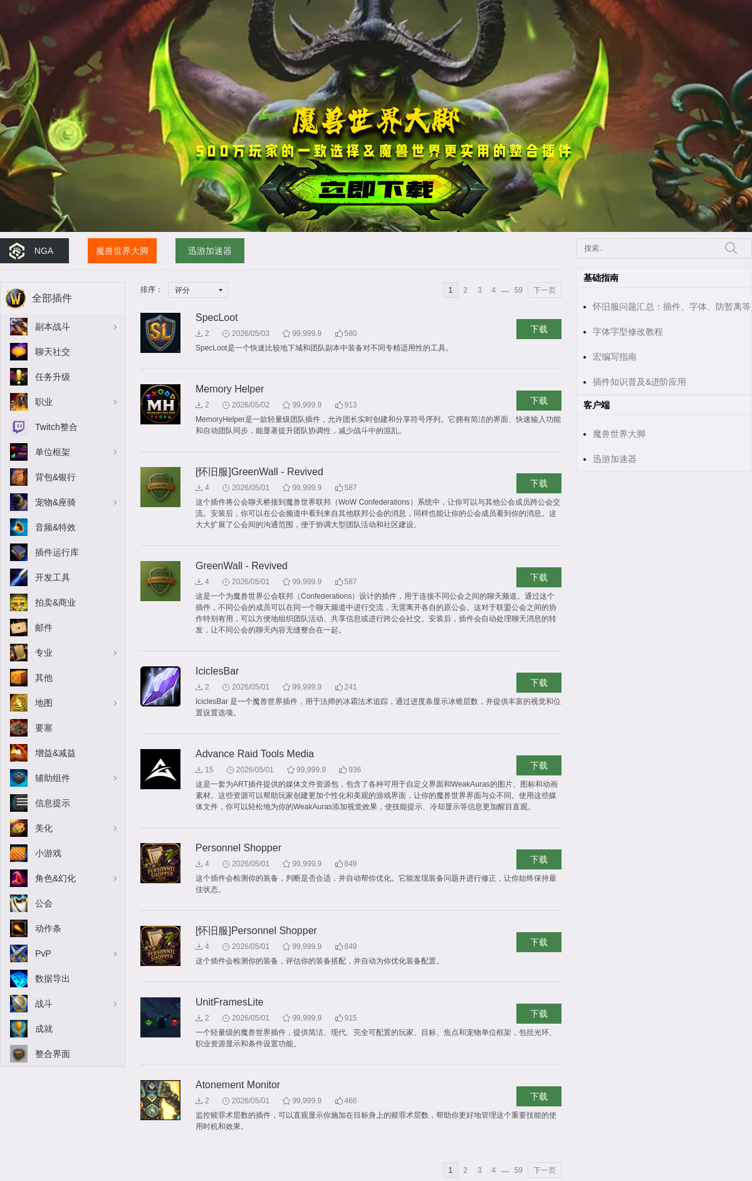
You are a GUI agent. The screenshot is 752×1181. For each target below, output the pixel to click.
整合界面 (52, 1054)
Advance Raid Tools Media (255, 753)
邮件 (44, 627)
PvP (43, 953)
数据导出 (52, 979)
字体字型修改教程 (628, 332)
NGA (43, 251)
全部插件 (52, 298)
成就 (44, 1029)
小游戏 (48, 853)
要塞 (44, 728)
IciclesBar (217, 671)
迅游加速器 (210, 251)
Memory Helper (230, 389)
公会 (44, 903)
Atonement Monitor (238, 1084)
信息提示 (52, 803)
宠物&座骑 (55, 502)
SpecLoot (217, 317)
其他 (44, 678)
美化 (44, 828)
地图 (44, 703)
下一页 (544, 290)
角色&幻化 (55, 878)
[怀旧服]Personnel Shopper (256, 930)
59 (518, 290)
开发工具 (52, 577)
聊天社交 (52, 352)
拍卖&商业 (55, 602)
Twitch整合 (56, 427)
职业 (44, 402)
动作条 (48, 928)
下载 (539, 329)
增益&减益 (55, 753)
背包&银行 (55, 477)
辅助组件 (52, 778)
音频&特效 (55, 527)
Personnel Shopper (238, 847)
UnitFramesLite (229, 1002)
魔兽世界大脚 (122, 251)
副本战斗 (52, 327)
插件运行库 (57, 552)
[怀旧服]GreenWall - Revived (259, 471)
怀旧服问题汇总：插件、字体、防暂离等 (672, 307)
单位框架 (52, 452)
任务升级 (52, 377)
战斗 (44, 1004)
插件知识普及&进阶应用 (639, 382)
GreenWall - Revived (242, 565)
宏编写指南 (615, 357)
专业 (44, 653)
